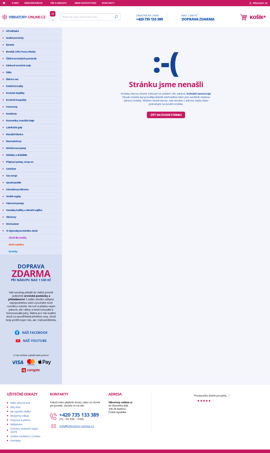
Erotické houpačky (16, 99)
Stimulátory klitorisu (17, 189)
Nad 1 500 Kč (197, 18)
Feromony (11, 106)
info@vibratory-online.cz (76, 426)
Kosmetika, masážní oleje (20, 120)
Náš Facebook (35, 332)
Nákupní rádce (33, 2)
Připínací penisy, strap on (19, 161)
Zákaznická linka (149, 18)
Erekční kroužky (14, 86)
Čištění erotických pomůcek (21, 58)
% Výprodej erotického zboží (21, 230)
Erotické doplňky (15, 93)
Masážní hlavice (14, 134)
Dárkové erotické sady (18, 65)
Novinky (13, 251)
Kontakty (108, 2)
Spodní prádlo (13, 182)
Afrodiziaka (12, 31)
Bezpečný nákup (19, 415)
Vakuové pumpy (15, 203)
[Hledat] (90, 16)
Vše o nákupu (58, 2)
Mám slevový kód (85, 2)
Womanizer (12, 223)
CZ (52, 13)
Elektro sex (12, 79)
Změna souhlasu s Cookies (25, 436)
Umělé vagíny (13, 196)
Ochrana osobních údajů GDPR (24, 430)
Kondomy (11, 113)
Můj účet (15, 407)
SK (52, 20)
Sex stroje (11, 175)
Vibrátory (11, 217)
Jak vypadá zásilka (20, 411)
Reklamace (16, 424)
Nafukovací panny (16, 148)
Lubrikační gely (14, 127)
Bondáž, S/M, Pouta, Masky (20, 51)
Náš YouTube (35, 340)
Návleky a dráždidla (16, 155)
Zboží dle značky (18, 237)
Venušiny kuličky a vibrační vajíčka (24, 210)
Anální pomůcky (15, 37)
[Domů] (6, 3)
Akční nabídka (16, 244)
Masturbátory (13, 141)
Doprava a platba (20, 420)
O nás (15, 2)
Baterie (10, 44)
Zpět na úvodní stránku (166, 115)
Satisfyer (11, 168)
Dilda (8, 72)
